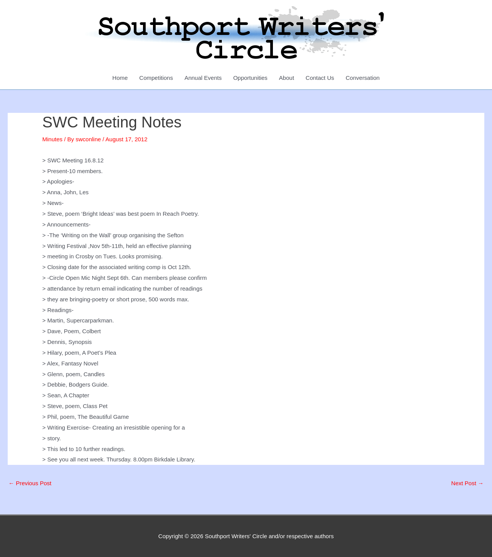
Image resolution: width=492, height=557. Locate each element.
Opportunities (250, 77)
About (286, 77)
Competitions (156, 77)
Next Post (467, 483)
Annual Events (203, 77)
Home (120, 77)
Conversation (362, 77)
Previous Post (30, 483)
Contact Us (320, 77)
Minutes (52, 139)
